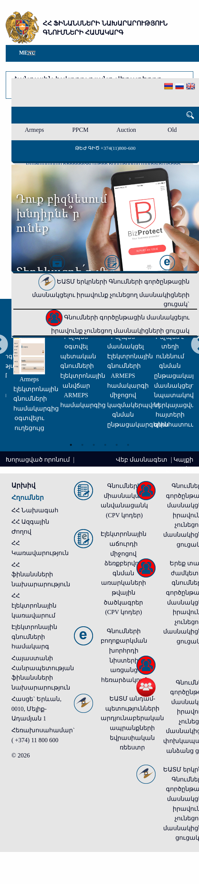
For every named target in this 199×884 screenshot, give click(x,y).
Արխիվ (23, 485)
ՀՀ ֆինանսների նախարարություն (40, 574)
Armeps (34, 130)
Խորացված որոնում (38, 459)
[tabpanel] (29, 362)
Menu (27, 53)
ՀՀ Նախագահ (34, 510)
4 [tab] (105, 445)
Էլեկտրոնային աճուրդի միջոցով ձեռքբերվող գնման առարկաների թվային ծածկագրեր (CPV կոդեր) (123, 573)
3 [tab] (94, 445)
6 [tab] (128, 445)
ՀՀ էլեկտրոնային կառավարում (33, 605)
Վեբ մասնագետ (142, 459)
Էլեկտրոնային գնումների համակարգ (34, 637)
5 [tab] (116, 445)
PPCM (80, 130)
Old (172, 130)
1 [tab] (71, 445)
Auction (126, 130)
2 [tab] (82, 445)
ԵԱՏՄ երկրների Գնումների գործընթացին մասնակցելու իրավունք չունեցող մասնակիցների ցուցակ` (110, 292)
